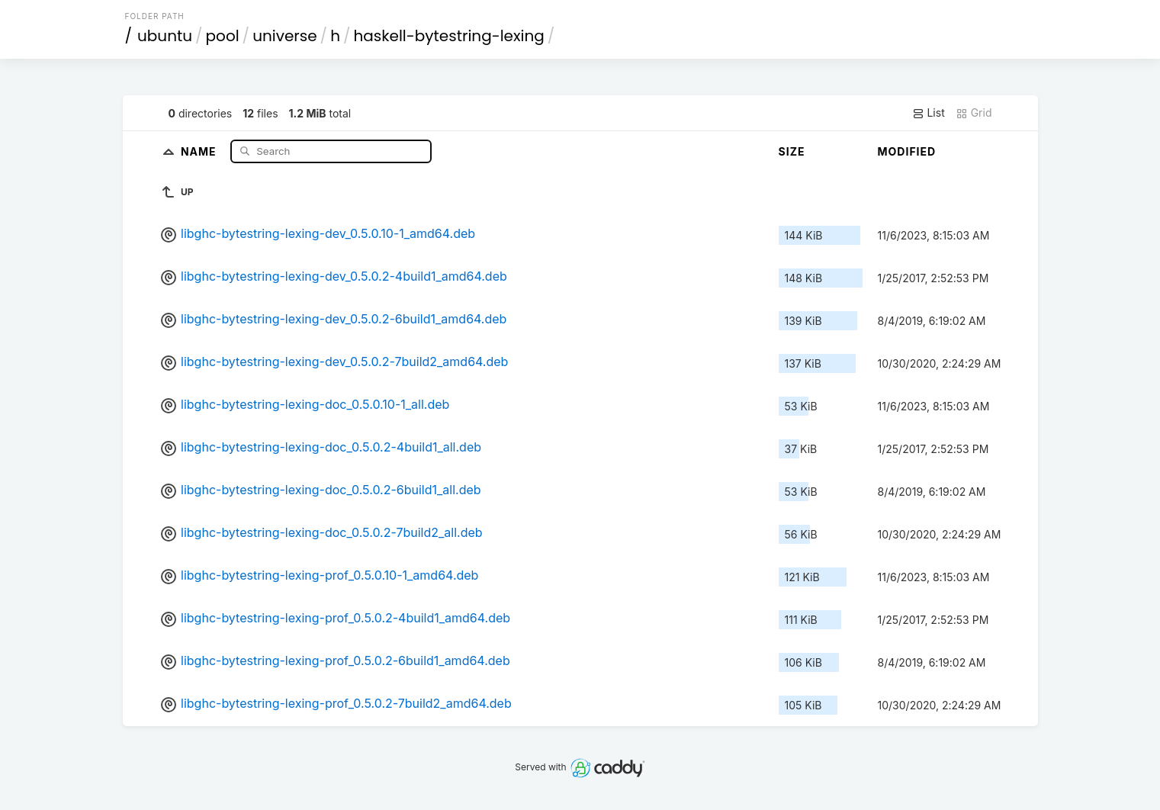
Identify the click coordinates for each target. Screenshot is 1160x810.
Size (792, 151)
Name (200, 150)
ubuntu (164, 36)
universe (284, 36)
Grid (974, 113)
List (928, 113)
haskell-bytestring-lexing (448, 36)
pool (222, 36)
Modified (907, 151)
